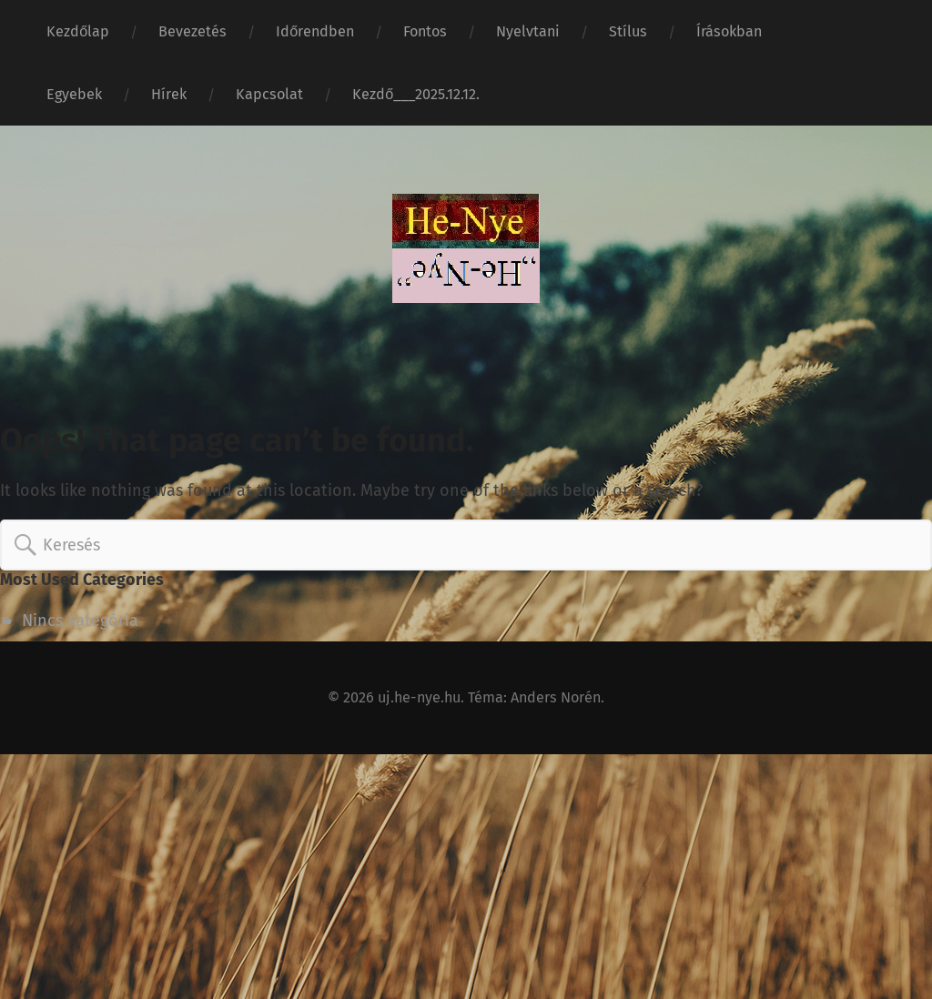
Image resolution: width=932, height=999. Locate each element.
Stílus (628, 31)
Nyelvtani (528, 31)
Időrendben (315, 31)
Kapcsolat (269, 94)
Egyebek (74, 94)
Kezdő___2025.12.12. (416, 94)
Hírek (169, 94)
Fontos (425, 31)
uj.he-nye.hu (419, 697)
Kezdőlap (77, 31)
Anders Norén (556, 697)
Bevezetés (192, 31)
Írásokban (729, 31)
